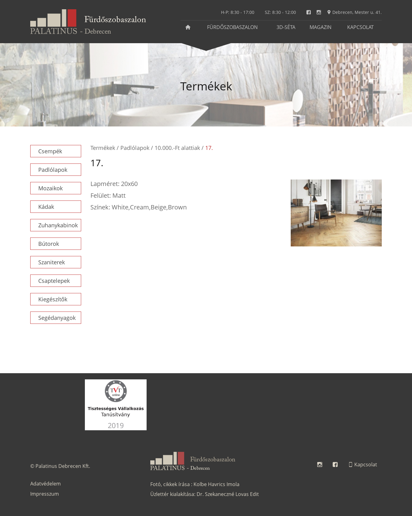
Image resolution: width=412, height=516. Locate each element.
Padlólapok (52, 169)
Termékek (102, 148)
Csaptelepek (54, 280)
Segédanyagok (57, 317)
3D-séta (286, 27)
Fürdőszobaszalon (232, 27)
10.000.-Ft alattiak (177, 148)
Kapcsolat (360, 27)
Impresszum (44, 493)
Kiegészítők (52, 299)
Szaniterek (51, 262)
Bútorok (48, 243)
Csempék (50, 151)
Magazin (320, 27)
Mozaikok (50, 188)
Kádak (46, 206)
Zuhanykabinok (58, 225)
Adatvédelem (45, 483)
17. (209, 148)
